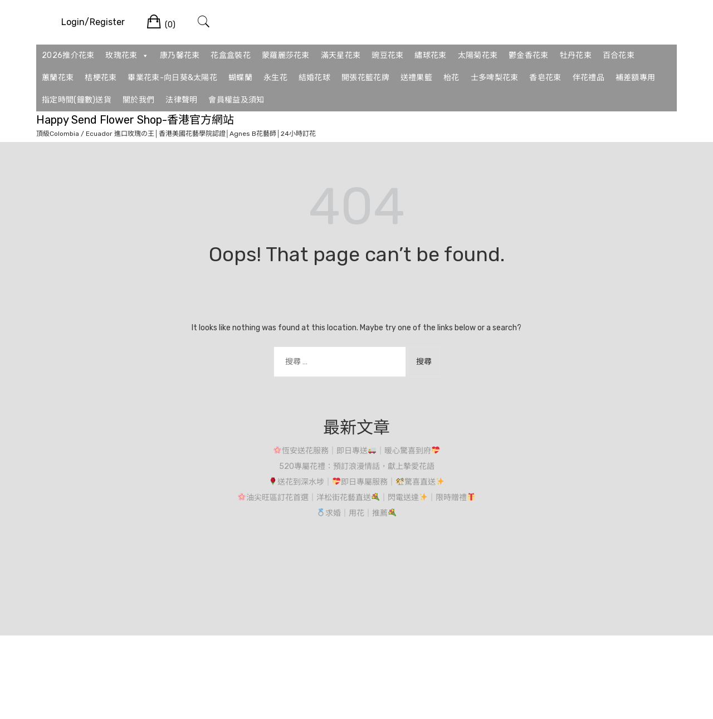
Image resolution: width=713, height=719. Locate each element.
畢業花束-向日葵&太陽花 (172, 77)
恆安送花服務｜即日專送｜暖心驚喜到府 (356, 451)
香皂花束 (545, 77)
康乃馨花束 (180, 55)
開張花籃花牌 (365, 77)
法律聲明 (181, 100)
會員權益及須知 (236, 100)
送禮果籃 (416, 77)
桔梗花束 (100, 77)
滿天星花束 (341, 55)
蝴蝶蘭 (240, 77)
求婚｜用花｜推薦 (356, 513)
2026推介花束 (68, 55)
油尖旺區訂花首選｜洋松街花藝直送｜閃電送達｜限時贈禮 (356, 497)
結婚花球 (314, 77)
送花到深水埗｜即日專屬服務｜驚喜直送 (356, 482)
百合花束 (618, 55)
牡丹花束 (576, 55)
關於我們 (138, 100)
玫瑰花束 (127, 56)
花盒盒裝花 (231, 55)
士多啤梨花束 (495, 77)
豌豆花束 (387, 55)
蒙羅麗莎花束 (286, 55)
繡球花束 (430, 55)
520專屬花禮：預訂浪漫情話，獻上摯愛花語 (356, 466)
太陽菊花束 (478, 55)
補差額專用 (636, 77)
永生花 (275, 77)
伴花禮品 (588, 77)
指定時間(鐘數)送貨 (76, 100)
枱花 (451, 77)
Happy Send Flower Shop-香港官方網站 (135, 119)
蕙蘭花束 (58, 77)
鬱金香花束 (529, 55)
